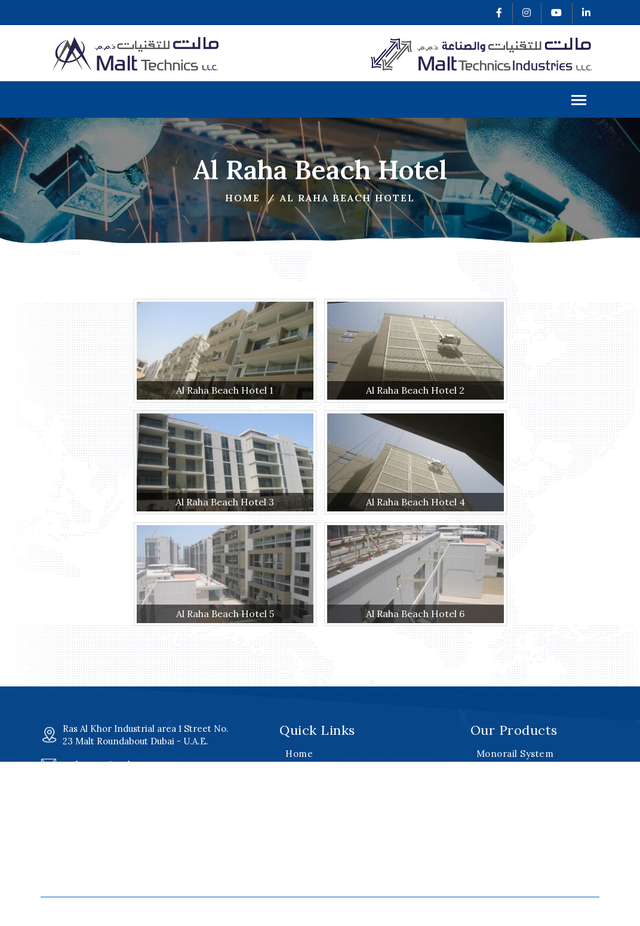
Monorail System (515, 753)
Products (305, 799)
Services (304, 784)
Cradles (494, 799)
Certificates (312, 829)
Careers (303, 860)
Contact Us (310, 875)
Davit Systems (508, 784)
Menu (578, 101)
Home (242, 198)
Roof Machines (510, 769)
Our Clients (311, 845)
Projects (304, 814)
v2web (495, 910)
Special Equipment (519, 814)
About (298, 769)
